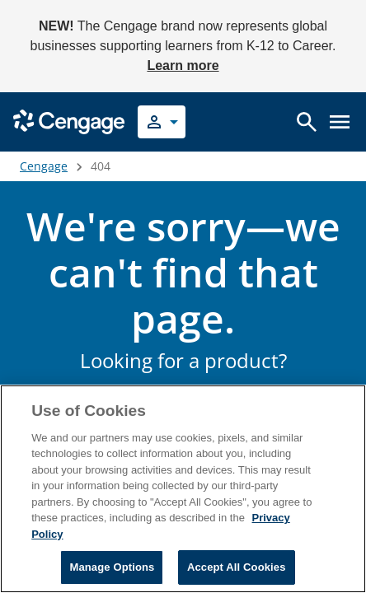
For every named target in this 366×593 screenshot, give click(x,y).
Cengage (44, 166)
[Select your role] (161, 121)
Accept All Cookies (236, 567)
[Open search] (306, 122)
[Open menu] (339, 122)
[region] (183, 489)
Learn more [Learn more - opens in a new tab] (182, 65)
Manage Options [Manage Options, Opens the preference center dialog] (111, 567)
